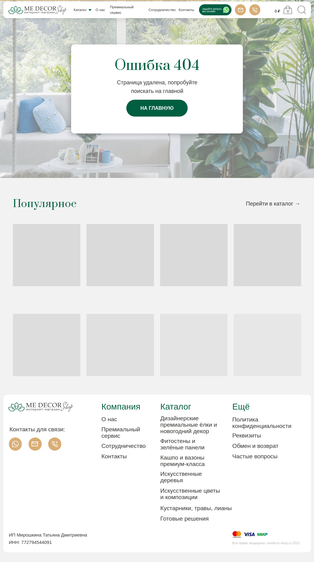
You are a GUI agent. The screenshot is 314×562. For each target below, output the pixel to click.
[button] (261, 435)
